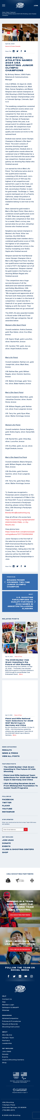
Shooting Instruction (11, 1027)
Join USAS (8, 840)
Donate (6, 843)
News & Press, (10, 46)
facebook (8, 799)
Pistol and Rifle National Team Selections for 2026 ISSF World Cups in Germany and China (19, 777)
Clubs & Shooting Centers (18, 849)
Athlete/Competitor (10, 1018)
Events (6, 846)
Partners (6, 1040)
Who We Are (7, 1035)
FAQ (3, 1002)
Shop (5, 852)
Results (17, 46)
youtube (7, 809)
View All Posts (11, 756)
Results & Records (10, 1024)
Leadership (7, 1043)
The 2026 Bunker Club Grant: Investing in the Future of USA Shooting (19, 769)
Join (36, 5)
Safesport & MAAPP (10, 1007)
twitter (6, 803)
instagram (8, 812)
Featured (12, 12)
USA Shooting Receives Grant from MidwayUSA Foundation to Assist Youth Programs (20, 786)
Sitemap (5, 1010)
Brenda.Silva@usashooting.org (17, 513)
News (7, 12)
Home (3, 12)
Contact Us (7, 999)
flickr (6, 806)
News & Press (10, 753)
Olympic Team (8, 1037)
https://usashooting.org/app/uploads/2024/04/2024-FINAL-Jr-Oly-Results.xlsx (20, 522)
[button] (13, 51)
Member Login (8, 1005)
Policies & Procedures (11, 1021)
